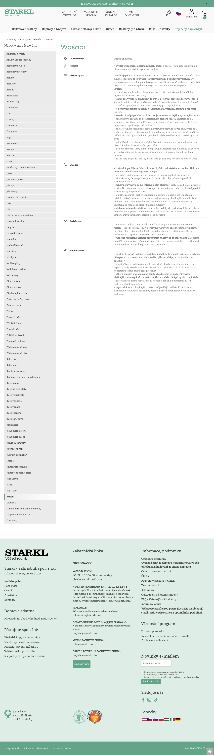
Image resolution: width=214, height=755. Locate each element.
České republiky (22, 719)
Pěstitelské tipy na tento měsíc (22, 637)
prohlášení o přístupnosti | (36, 748)
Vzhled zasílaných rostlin (19, 651)
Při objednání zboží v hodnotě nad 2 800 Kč (30, 618)
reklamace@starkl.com (87, 615)
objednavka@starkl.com (87, 579)
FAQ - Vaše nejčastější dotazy (158, 599)
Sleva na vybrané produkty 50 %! (107, 3)
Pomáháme (11, 595)
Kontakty (9, 599)
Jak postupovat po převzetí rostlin (24, 656)
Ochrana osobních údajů (156, 571)
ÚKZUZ (145, 576)
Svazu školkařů (22, 715)
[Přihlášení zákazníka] (191, 13)
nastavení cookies (62, 748)
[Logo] (19, 13)
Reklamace (148, 590)
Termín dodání (150, 585)
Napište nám (81, 664)
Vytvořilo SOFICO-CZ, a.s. (197, 748)
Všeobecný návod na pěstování (22, 642)
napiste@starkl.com (85, 633)
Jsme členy (19, 711)
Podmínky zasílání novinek (158, 580)
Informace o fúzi (151, 604)
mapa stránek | (13, 748)
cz (178, 13)
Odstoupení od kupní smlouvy (159, 594)
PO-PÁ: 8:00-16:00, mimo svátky (92, 575)
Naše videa (11, 585)
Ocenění (9, 590)
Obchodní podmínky (170, 562)
